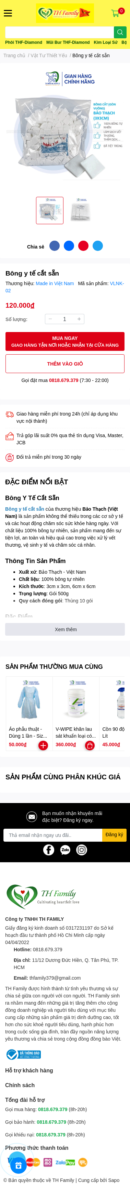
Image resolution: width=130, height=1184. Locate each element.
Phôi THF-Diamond (23, 42)
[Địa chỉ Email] (65, 835)
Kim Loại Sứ (105, 42)
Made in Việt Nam (55, 283)
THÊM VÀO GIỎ (65, 364)
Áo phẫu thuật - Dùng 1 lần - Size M (27, 735)
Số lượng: (16, 319)
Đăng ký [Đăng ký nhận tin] (114, 834)
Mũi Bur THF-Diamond (68, 42)
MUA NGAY (65, 341)
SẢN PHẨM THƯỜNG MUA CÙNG (54, 666)
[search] (120, 32)
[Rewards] (18, 1165)
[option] (49, 210)
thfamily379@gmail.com (55, 978)
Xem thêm (66, 629)
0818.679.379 (64, 380)
